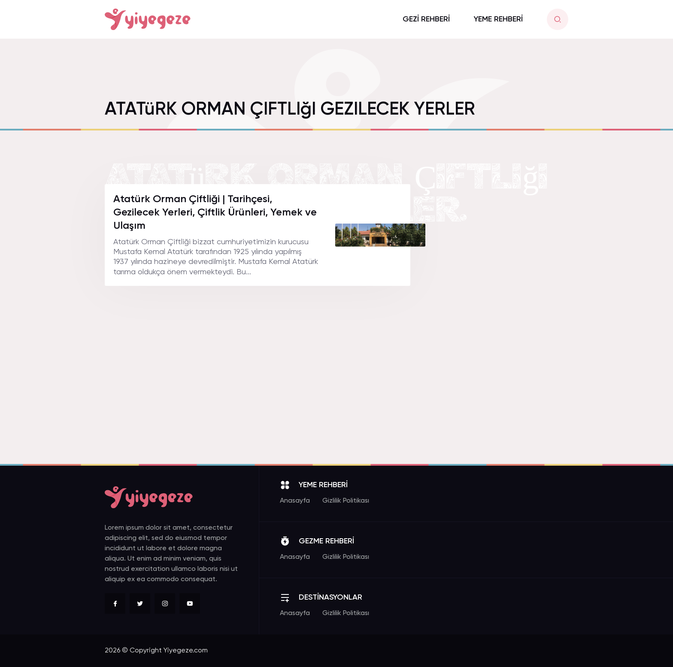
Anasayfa (295, 500)
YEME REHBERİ (498, 19)
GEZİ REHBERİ (426, 19)
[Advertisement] (504, 313)
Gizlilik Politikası (345, 500)
